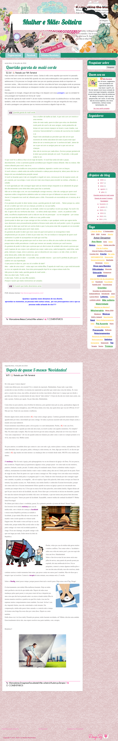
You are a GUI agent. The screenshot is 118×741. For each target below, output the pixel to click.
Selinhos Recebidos (49, 55)
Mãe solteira (37, 319)
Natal (92, 320)
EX (93, 282)
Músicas (106, 314)
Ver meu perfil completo (101, 108)
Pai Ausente (102, 324)
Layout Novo (94, 297)
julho (102, 192)
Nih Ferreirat (31, 72)
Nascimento (108, 317)
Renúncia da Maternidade (102, 336)
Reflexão (108, 330)
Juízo (113, 294)
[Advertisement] (42, 343)
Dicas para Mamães (102, 266)
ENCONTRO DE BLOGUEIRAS (102, 279)
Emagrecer (24, 683)
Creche (103, 254)
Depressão (109, 257)
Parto (112, 324)
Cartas (28, 319)
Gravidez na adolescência (102, 291)
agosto (102, 189)
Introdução (105, 294)
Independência (94, 294)
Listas (112, 297)
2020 (101, 180)
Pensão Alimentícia (102, 327)
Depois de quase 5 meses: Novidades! (36, 369)
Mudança (54, 683)
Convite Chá (94, 254)
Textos (100, 346)
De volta (111, 254)
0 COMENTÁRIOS (14, 685)
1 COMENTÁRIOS (55, 319)
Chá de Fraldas (102, 248)
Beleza (22, 319)
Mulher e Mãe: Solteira (51, 22)
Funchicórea (107, 284)
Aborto (110, 234)
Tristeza (109, 346)
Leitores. (104, 297)
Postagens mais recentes (10, 729)
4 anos (103, 234)
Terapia (62, 683)
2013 (101, 213)
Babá (111, 242)
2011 (101, 219)
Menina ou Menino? (102, 307)
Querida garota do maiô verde (31, 67)
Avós (105, 242)
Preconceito (98, 330)
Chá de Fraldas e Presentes (102, 251)
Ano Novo (97, 241)
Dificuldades (98, 269)
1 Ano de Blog (96, 231)
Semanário (95, 343)
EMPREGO (102, 276)
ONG (92, 324)
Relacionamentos (102, 333)
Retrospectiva (97, 340)
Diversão (108, 269)
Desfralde (109, 260)
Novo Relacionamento (105, 320)
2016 (101, 186)
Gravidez (102, 288)
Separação (105, 343)
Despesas (99, 263)
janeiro (102, 207)
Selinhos (108, 340)
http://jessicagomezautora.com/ (32, 293)
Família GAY (96, 284)
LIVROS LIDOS (95, 300)
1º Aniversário (108, 231)
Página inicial (14, 55)
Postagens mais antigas (75, 729)
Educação (97, 273)
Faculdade (33, 683)
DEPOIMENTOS (97, 257)
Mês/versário (97, 310)
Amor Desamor (102, 237)
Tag (111, 343)
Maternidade (102, 304)
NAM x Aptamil (96, 317)
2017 (101, 183)
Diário (106, 263)
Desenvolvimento (98, 260)
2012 (101, 216)
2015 (101, 210)
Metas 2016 (109, 310)
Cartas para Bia (109, 245)
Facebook (31, 55)
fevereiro (103, 204)
